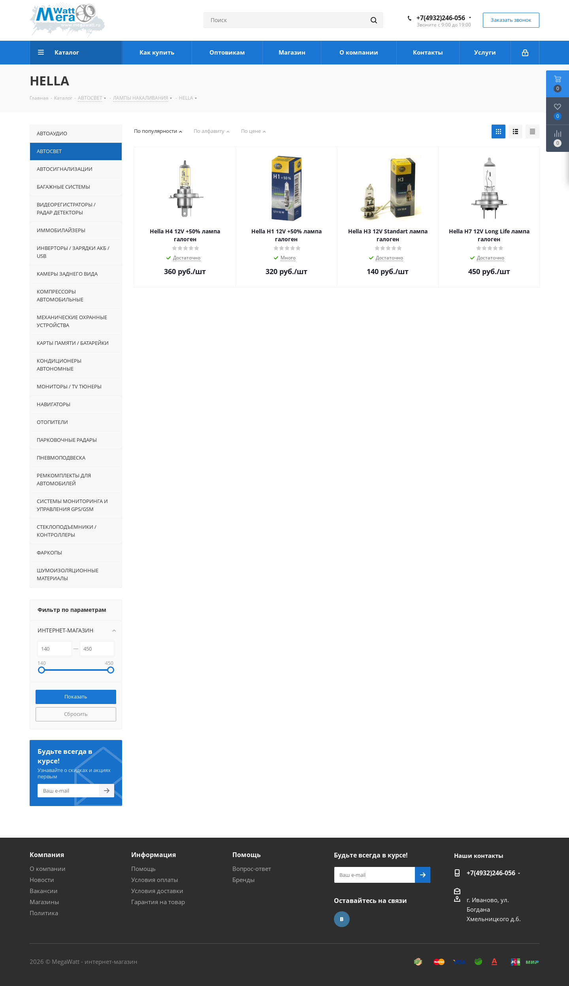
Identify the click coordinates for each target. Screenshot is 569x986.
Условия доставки (157, 891)
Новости (42, 880)
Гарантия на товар (158, 902)
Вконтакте (342, 919)
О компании (48, 868)
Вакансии (44, 891)
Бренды (243, 880)
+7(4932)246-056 (440, 17)
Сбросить (76, 713)
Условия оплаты (154, 880)
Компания (47, 854)
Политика (44, 913)
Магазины (44, 902)
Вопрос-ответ (251, 868)
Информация (153, 854)
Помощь (143, 868)
